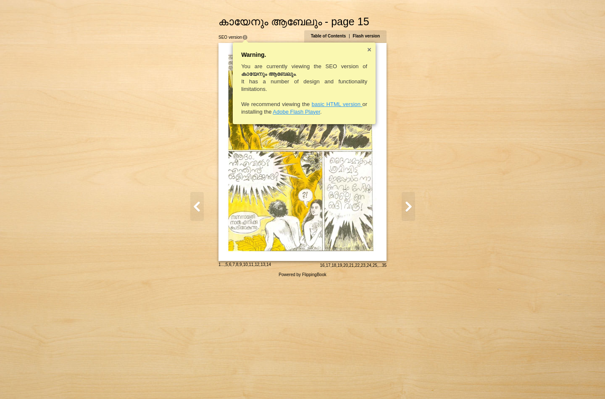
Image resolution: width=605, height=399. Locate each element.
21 (396, 380)
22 (402, 380)
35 (428, 380)
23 (407, 380)
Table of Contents (373, 36)
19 (384, 380)
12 (212, 380)
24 (413, 380)
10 (200, 380)
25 (419, 380)
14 (224, 380)
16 (366, 380)
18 (378, 380)
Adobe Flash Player (252, 112)
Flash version (410, 36)
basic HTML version (292, 104)
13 (218, 380)
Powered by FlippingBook (302, 390)
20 (390, 380)
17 (372, 380)
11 (206, 380)
